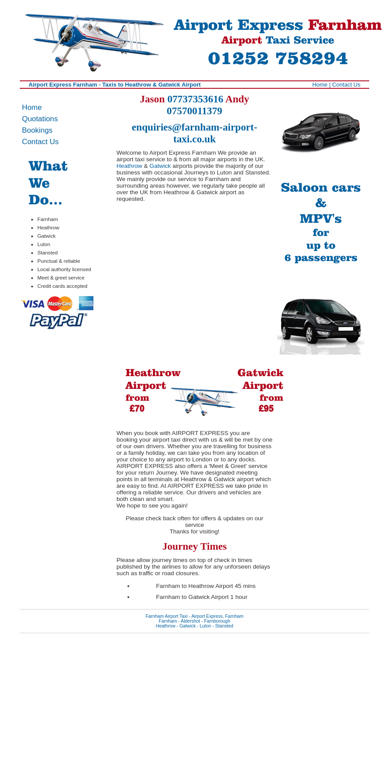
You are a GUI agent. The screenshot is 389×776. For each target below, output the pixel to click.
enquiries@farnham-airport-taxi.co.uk (195, 133)
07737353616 (195, 99)
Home (319, 84)
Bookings (37, 130)
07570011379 (194, 110)
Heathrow (129, 166)
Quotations (40, 119)
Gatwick (160, 166)
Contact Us (346, 84)
